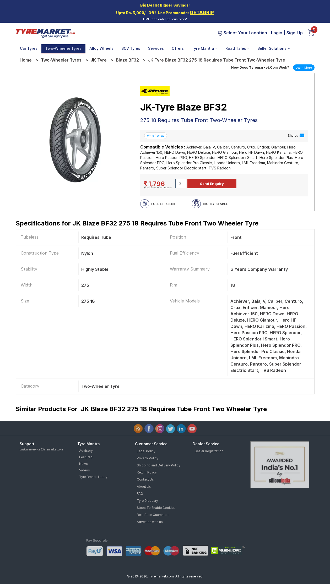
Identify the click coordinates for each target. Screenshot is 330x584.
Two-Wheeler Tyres (63, 48)
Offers (178, 48)
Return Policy (147, 472)
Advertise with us (150, 522)
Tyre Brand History (93, 477)
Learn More (304, 67)
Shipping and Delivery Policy (158, 465)
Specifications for (137, 223)
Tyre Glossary (147, 501)
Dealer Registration (208, 451)
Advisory (86, 451)
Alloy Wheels (101, 48)
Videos (84, 470)
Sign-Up (294, 32)
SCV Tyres (130, 48)
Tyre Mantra (205, 48)
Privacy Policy (147, 458)
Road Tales (237, 48)
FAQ (140, 493)
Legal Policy (146, 451)
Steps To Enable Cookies (156, 508)
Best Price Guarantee (152, 515)
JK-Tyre (99, 60)
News (83, 464)
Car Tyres (28, 48)
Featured (86, 457)
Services (156, 48)
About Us (144, 486)
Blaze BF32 (127, 60)
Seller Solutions (273, 48)
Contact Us (145, 479)
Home (26, 60)
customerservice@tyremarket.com (41, 449)
